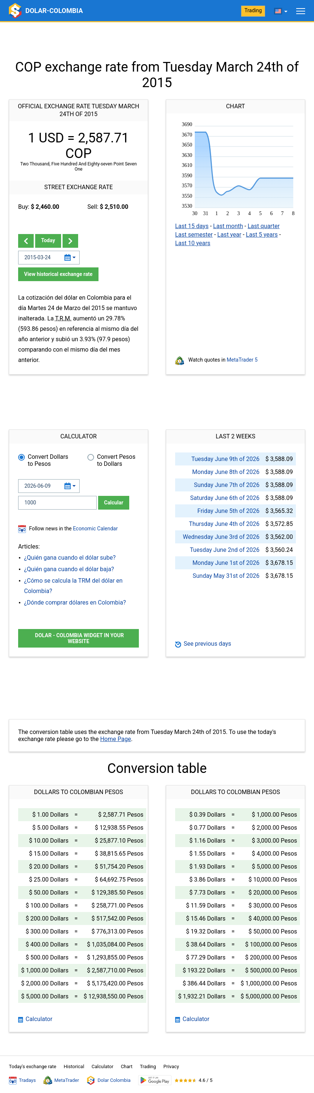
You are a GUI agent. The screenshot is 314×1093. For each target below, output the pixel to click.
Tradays (22, 1080)
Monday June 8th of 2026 (226, 471)
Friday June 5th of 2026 (228, 510)
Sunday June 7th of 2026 (227, 484)
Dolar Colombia (108, 1080)
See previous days (203, 643)
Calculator (35, 1019)
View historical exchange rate (58, 274)
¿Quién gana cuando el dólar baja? (69, 569)
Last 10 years (192, 243)
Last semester (194, 234)
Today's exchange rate (32, 1066)
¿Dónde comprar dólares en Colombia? (75, 602)
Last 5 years (262, 234)
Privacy (171, 1066)
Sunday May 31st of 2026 (226, 575)
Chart (127, 1066)
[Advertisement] (157, 40)
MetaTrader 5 (242, 360)
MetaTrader (61, 1080)
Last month (228, 226)
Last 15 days (191, 226)
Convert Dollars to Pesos (48, 460)
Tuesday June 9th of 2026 (225, 458)
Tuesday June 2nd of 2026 (225, 549)
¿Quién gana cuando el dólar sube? (70, 557)
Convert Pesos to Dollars (116, 460)
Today (48, 240)
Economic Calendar (95, 528)
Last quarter (264, 226)
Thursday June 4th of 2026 (224, 523)
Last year (229, 234)
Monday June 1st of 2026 (226, 562)
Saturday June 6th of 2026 (224, 497)
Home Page (115, 739)
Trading (253, 10)
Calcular (113, 503)
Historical (74, 1066)
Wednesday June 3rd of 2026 (221, 536)
